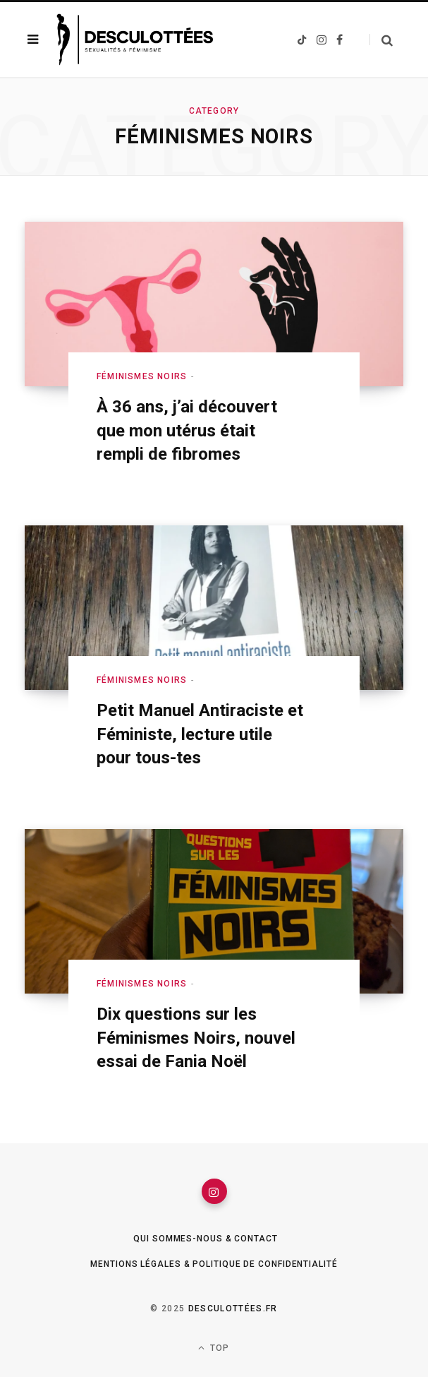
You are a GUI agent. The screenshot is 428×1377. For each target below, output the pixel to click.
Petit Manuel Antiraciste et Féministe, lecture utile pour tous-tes (200, 734)
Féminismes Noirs (142, 376)
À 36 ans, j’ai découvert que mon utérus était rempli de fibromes (187, 430)
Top (213, 1347)
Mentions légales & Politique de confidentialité (213, 1264)
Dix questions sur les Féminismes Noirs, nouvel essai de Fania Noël (196, 1037)
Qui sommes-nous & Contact (205, 1239)
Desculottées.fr (233, 1308)
